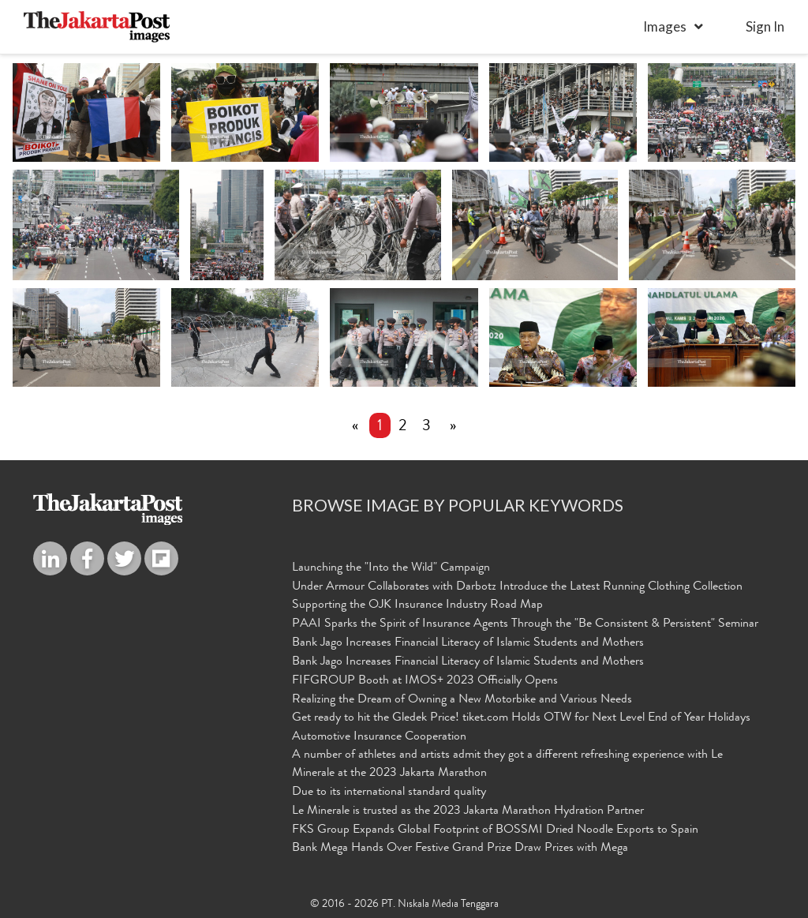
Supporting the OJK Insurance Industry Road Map (417, 606)
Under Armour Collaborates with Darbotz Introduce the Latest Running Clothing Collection (517, 587)
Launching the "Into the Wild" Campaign (391, 568)
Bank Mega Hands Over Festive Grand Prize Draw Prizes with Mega (460, 849)
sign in (765, 26)
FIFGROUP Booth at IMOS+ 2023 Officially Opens (425, 681)
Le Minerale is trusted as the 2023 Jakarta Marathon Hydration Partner (468, 811)
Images (664, 26)
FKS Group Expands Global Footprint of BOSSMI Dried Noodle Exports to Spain (495, 830)
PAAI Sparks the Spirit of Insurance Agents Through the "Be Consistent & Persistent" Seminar (525, 625)
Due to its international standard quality (389, 792)
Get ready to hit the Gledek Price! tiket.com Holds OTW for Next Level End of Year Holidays (521, 719)
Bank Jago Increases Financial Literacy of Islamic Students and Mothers (468, 644)
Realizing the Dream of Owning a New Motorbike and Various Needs (462, 700)
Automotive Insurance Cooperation (379, 738)
